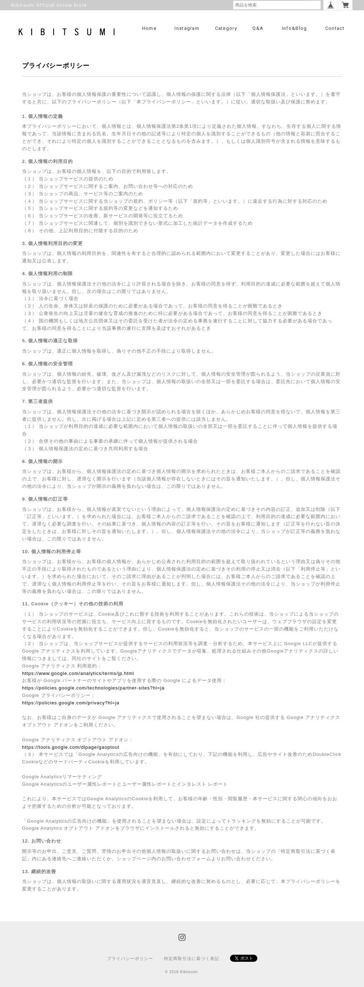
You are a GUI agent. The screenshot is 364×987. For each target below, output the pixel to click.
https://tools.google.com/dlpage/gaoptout (70, 747)
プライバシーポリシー (130, 958)
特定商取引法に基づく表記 (191, 958)
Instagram (187, 28)
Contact (334, 28)
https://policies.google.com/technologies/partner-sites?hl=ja (93, 688)
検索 (316, 5)
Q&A (257, 28)
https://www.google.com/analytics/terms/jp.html (78, 673)
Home (149, 28)
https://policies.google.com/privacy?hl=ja (70, 702)
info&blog (294, 28)
